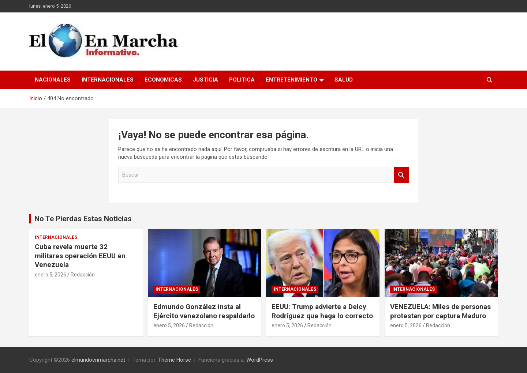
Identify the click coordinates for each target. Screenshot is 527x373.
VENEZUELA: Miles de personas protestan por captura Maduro (440, 311)
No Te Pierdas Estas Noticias (83, 218)
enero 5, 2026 (50, 275)
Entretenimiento (291, 79)
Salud (343, 79)
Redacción (83, 275)
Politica (242, 79)
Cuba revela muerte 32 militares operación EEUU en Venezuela (80, 255)
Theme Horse (174, 360)
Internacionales (108, 79)
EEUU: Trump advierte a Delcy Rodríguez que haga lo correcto (322, 311)
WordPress (259, 360)
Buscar (401, 175)
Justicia (205, 79)
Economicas (163, 79)
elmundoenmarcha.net (98, 360)
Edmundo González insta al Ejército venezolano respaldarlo (204, 311)
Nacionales (53, 79)
